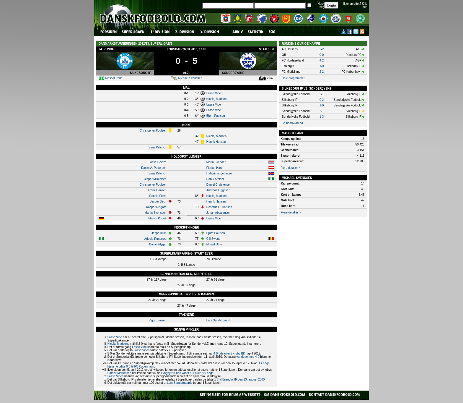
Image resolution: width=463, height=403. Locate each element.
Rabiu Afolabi (215, 179)
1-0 (321, 66)
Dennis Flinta (157, 196)
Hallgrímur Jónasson (220, 173)
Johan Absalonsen (218, 212)
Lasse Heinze (158, 162)
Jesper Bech (158, 201)
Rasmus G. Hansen (219, 207)
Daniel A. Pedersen (154, 167)
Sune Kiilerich (158, 147)
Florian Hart (214, 167)
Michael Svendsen (190, 78)
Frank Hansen (157, 190)
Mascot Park (113, 78)
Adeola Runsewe (155, 238)
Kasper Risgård (156, 207)
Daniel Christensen (218, 184)
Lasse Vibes (141, 350)
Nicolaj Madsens (118, 343)
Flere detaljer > (290, 167)
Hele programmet (293, 78)
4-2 (321, 60)
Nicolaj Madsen (216, 99)
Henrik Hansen (216, 141)
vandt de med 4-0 (248, 356)
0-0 (321, 54)
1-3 (321, 116)
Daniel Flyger (158, 244)
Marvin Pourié (157, 218)
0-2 (321, 99)
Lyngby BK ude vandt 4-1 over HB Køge (187, 373)
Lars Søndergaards (180, 382)
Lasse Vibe (213, 93)
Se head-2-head (292, 123)
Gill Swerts (213, 238)
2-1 (321, 94)
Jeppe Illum (159, 233)
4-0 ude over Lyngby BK (229, 353)
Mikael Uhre (214, 244)
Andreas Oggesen (218, 190)
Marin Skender (216, 162)
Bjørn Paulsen (215, 115)
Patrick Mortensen (119, 373)
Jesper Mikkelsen (155, 179)
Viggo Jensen (157, 320)
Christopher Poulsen (153, 130)
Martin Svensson (155, 212)
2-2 (321, 49)
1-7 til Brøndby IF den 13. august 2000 (239, 379)
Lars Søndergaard (218, 320)
